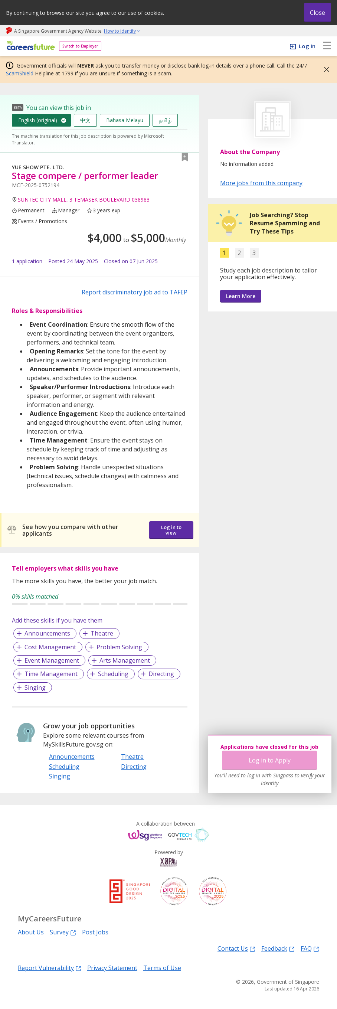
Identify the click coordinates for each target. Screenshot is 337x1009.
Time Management (51, 674)
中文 (85, 120)
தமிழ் (165, 120)
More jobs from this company (261, 182)
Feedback (278, 948)
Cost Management (50, 647)
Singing (35, 687)
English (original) (37, 120)
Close (317, 13)
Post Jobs (95, 932)
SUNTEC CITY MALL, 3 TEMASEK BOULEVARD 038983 (84, 199)
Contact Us (236, 948)
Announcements (47, 633)
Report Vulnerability (49, 967)
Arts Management (124, 660)
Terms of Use (162, 967)
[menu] (327, 46)
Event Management (51, 660)
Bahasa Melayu (124, 120)
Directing (161, 674)
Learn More (240, 296)
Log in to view (171, 530)
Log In (307, 46)
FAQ (310, 948)
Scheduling (113, 674)
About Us (31, 932)
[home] (29, 46)
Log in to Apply (270, 760)
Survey (63, 931)
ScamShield (19, 73)
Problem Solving (119, 647)
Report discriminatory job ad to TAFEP (134, 292)
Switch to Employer (80, 46)
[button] (324, 69)
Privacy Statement (112, 967)
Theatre (102, 633)
